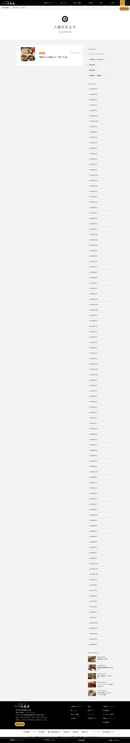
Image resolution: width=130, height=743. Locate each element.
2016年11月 (93, 628)
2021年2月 (93, 418)
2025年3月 (93, 159)
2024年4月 (93, 213)
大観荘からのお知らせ (96, 59)
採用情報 (106, 722)
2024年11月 (93, 180)
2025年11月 (93, 116)
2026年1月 (93, 110)
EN (127, 3)
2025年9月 (93, 127)
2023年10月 (93, 245)
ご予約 (112, 3)
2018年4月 (93, 547)
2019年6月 (93, 488)
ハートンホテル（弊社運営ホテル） (103, 732)
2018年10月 (93, 515)
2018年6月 (93, 536)
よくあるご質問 (108, 714)
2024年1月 (93, 229)
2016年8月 (93, 644)
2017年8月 (93, 585)
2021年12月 (93, 364)
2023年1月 (93, 294)
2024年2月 (93, 224)
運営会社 (85, 732)
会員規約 (66, 732)
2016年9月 (93, 639)
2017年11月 (93, 569)
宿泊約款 (76, 732)
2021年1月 (93, 423)
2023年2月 (93, 288)
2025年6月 (93, 143)
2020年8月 (93, 434)
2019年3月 (93, 499)
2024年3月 (93, 218)
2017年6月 (93, 596)
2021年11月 (93, 369)
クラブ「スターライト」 (97, 54)
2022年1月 (93, 358)
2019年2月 (93, 504)
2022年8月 (93, 321)
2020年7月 (93, 439)
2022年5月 (93, 337)
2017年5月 (93, 601)
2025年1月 (93, 170)
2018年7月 (93, 531)
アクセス (91, 714)
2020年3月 (93, 456)
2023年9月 (93, 251)
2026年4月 (93, 94)
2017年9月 (93, 580)
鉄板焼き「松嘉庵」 (95, 76)
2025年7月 (93, 137)
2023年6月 (93, 267)
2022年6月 (93, 332)
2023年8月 (93, 256)
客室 (101, 3)
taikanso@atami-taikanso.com (34, 720)
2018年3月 (93, 553)
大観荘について (48, 3)
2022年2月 (93, 353)
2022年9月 (93, 315)
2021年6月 (93, 396)
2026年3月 (93, 100)
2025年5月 (93, 148)
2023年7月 (93, 261)
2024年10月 (93, 186)
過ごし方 (63, 3)
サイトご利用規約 (39, 732)
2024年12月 (93, 175)
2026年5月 (93, 89)
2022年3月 (93, 348)
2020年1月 (93, 466)
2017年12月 (93, 563)
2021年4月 (93, 407)
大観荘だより (92, 718)
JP (122, 3)
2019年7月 (93, 483)
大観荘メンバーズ (109, 706)
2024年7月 (93, 202)
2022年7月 (93, 326)
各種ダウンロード (109, 718)
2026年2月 (93, 105)
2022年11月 (93, 305)
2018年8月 (93, 526)
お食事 (90, 3)
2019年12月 (93, 472)
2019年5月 (93, 493)
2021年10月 (93, 375)
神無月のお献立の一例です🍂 (53, 57)
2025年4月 (93, 154)
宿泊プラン (91, 710)
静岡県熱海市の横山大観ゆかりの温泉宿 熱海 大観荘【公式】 (25, 705)
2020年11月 (93, 429)
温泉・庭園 (77, 3)
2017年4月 (93, 607)
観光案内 (92, 70)
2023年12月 (93, 234)
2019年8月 (93, 477)
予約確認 (106, 710)
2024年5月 (93, 207)
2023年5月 (93, 272)
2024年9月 (93, 191)
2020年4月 (93, 450)
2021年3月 (93, 412)
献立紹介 (42, 53)
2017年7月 (93, 590)
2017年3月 (93, 612)
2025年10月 (93, 121)
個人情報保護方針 (54, 732)
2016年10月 (93, 634)
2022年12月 (93, 299)
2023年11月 (93, 240)
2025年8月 (93, 132)
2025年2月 (93, 164)
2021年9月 (93, 380)
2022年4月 (93, 342)
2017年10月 (93, 574)
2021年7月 (93, 391)
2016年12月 (93, 623)
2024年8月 (93, 197)
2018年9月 (93, 520)
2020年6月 (93, 445)
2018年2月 (93, 558)
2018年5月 (93, 542)
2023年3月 (93, 283)
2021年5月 (93, 402)
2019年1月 (93, 510)
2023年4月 (93, 278)
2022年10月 (93, 310)
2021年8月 (93, 385)
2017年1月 (93, 617)
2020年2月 (93, 461)
